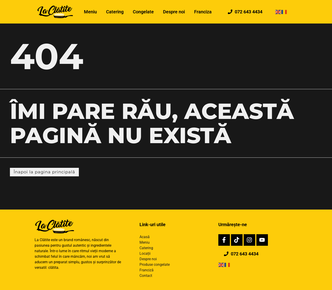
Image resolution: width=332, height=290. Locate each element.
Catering (115, 12)
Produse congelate (154, 264)
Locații (145, 253)
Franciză (146, 270)
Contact (145, 275)
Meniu (90, 12)
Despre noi (174, 12)
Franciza (203, 12)
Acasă (144, 237)
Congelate (143, 12)
